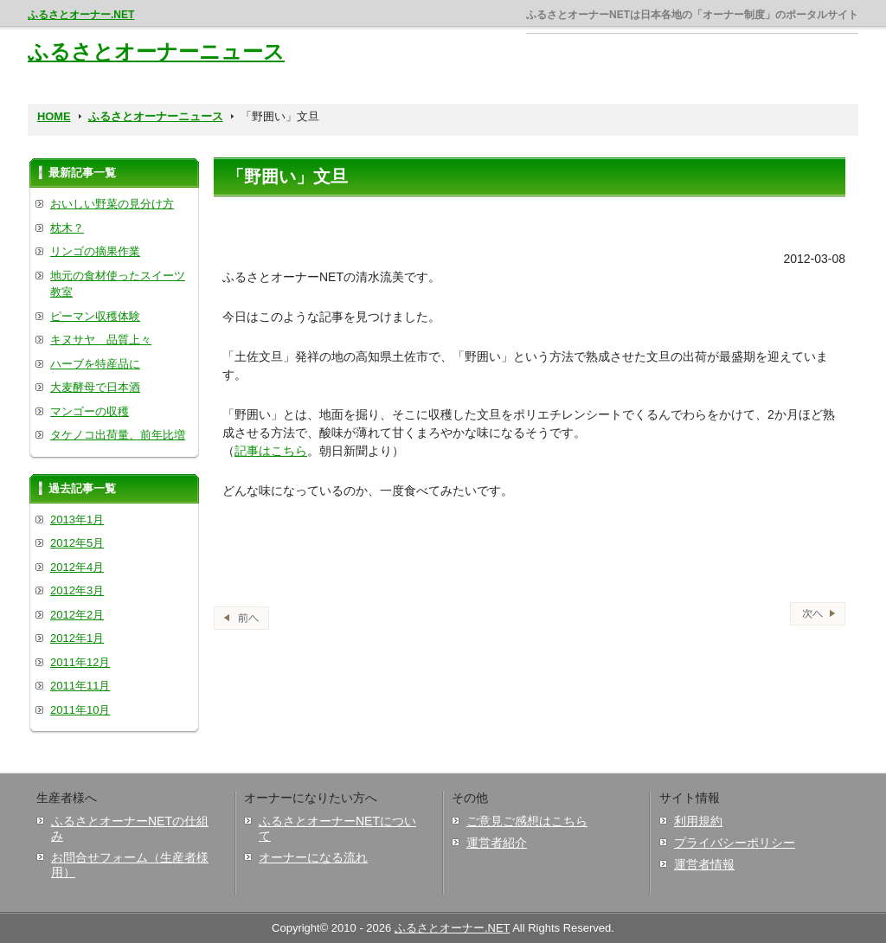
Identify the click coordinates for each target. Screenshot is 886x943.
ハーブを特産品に (95, 363)
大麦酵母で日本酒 (95, 387)
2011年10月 (80, 709)
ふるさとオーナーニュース (156, 51)
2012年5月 (77, 542)
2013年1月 (77, 519)
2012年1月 (77, 638)
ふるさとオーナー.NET (81, 15)
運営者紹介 (496, 843)
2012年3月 (77, 590)
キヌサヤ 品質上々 (100, 339)
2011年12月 (80, 662)
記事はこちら (270, 451)
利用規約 (698, 821)
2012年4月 (77, 567)
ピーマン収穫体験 (95, 316)
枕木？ (67, 227)
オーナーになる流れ (313, 857)
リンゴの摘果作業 (95, 251)
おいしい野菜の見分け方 (112, 203)
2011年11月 (80, 685)
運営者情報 (704, 864)
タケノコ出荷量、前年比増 (117, 434)
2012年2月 (77, 614)
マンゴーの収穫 (89, 411)
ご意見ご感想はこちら (526, 821)
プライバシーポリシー (734, 843)
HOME (54, 116)
